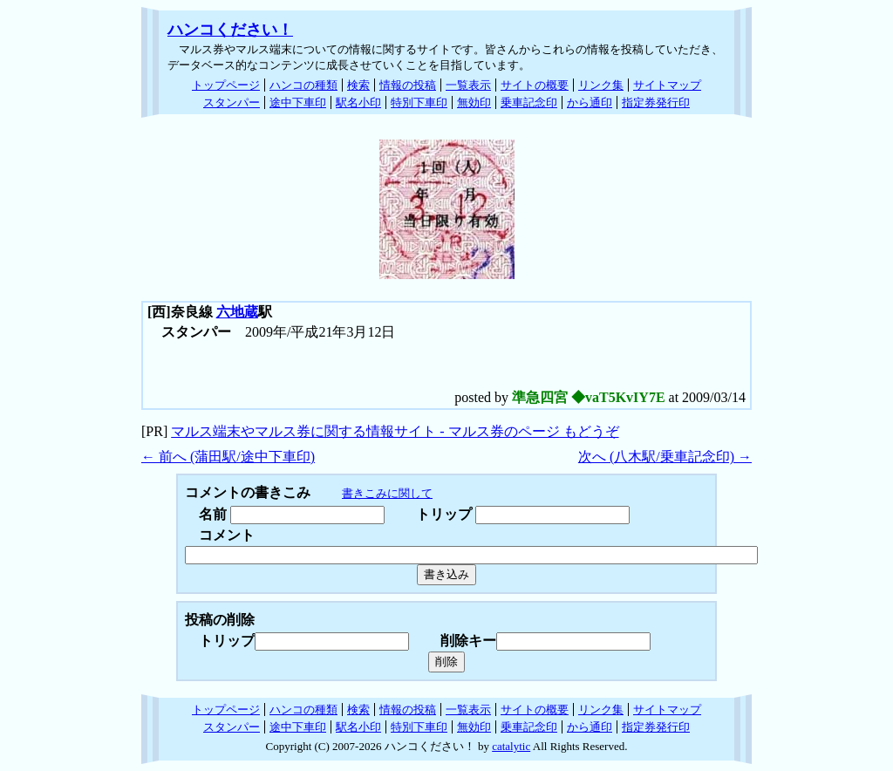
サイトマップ (667, 85)
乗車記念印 (529, 102)
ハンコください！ (230, 29)
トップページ (226, 85)
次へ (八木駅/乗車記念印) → (665, 456)
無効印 (474, 102)
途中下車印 (297, 102)
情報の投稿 (407, 85)
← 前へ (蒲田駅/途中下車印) (228, 456)
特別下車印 (419, 102)
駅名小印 (358, 102)
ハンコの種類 (303, 85)
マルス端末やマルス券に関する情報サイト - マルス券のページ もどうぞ (394, 431)
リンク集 (601, 85)
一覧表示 (468, 85)
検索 (358, 85)
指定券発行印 (656, 102)
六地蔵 (237, 311)
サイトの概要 (535, 85)
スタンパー (231, 102)
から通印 (589, 102)
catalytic (511, 746)
